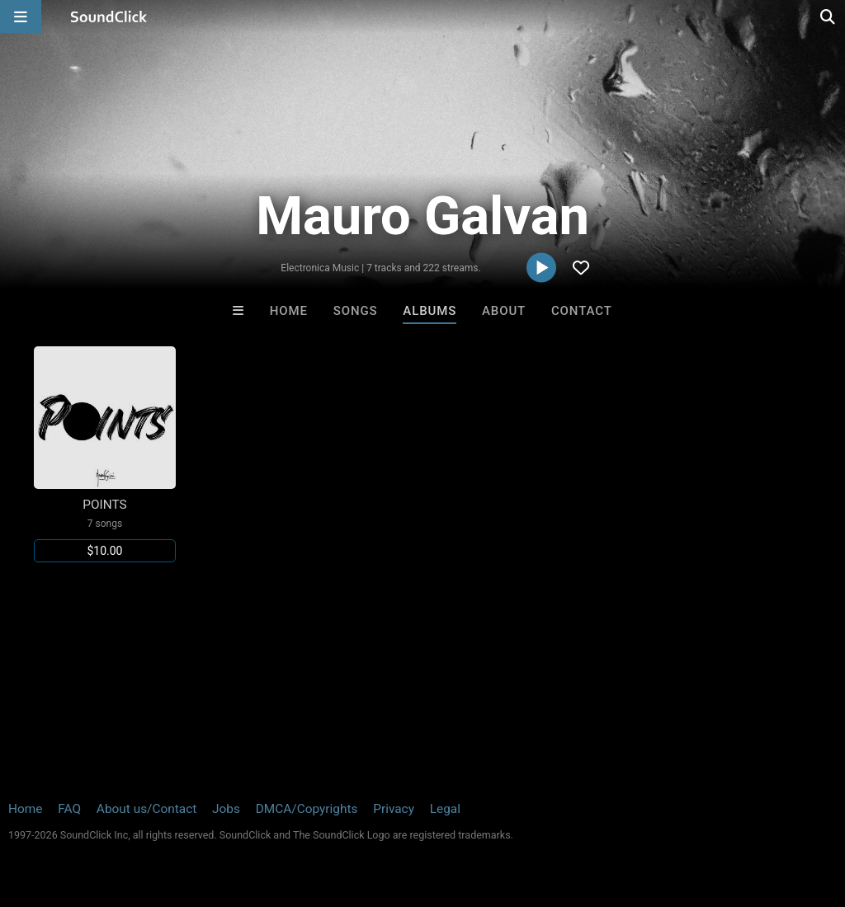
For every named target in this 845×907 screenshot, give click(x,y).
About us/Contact (146, 808)
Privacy (393, 808)
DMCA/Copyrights (307, 808)
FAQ (69, 808)
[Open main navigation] (20, 16)
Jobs (226, 808)
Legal (445, 808)
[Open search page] (828, 16)
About (504, 310)
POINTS (104, 504)
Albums (429, 310)
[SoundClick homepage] (109, 16)
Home (289, 310)
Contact (581, 310)
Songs (355, 310)
